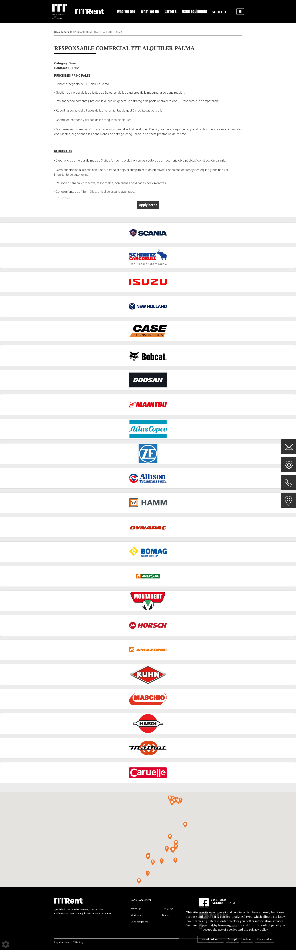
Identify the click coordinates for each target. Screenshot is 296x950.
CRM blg (78, 942)
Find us (166, 915)
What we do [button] (150, 11)
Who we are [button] (126, 11)
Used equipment (194, 11)
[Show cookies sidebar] (5, 944)
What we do (137, 915)
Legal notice (61, 942)
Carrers (170, 11)
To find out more (210, 939)
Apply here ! (148, 205)
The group (167, 908)
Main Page (136, 908)
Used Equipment (139, 921)
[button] (173, 850)
